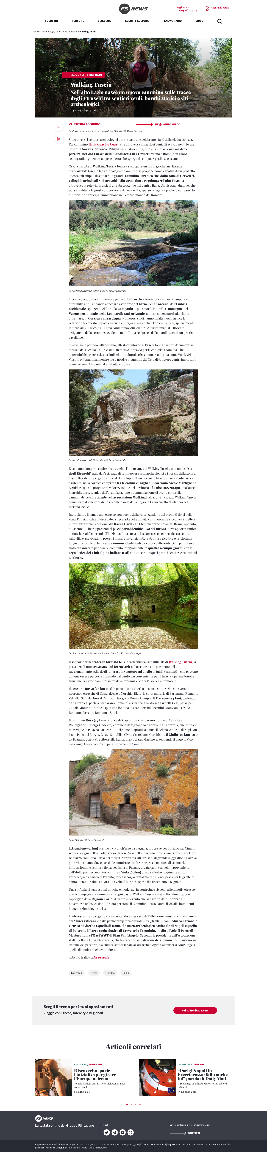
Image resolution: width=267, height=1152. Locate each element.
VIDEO (199, 21)
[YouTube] (122, 1132)
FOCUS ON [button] (51, 21)
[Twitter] (106, 1132)
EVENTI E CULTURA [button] (137, 21)
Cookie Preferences (98, 1147)
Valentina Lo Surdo (84, 124)
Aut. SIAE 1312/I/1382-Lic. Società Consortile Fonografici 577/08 (109, 1144)
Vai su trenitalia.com (195, 1010)
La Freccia (101, 957)
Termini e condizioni (193, 1144)
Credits (208, 1144)
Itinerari (73, 31)
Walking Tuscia (180, 662)
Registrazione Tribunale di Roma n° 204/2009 (57, 1144)
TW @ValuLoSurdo (158, 124)
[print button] (58, 126)
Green (94, 972)
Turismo (110, 972)
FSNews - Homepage (43, 31)
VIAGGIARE (61, 31)
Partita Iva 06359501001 (57, 1147)
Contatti (185, 1133)
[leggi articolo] (53, 1077)
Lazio (126, 972)
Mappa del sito (174, 1144)
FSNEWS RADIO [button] (172, 21)
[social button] (58, 139)
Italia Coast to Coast (103, 144)
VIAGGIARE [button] (104, 21)
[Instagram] (130, 1132)
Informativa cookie (78, 1147)
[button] (127, 1104)
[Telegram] (114, 1132)
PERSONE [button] (78, 21)
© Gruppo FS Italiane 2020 (153, 1144)
